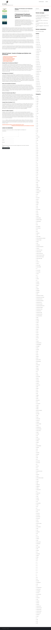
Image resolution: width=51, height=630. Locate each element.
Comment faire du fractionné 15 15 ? (8, 60)
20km (37, 128)
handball (37, 369)
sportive (37, 521)
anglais (37, 185)
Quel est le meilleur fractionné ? (8, 61)
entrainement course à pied (40, 297)
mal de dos (37, 420)
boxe (37, 224)
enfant (37, 293)
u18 (36, 572)
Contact (46, 1)
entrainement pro (38, 310)
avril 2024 (37, 79)
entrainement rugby (39, 312)
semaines (37, 499)
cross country (38, 270)
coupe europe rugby (39, 258)
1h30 (37, 118)
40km (37, 153)
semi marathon (38, 503)
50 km (37, 167)
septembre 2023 (38, 91)
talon (37, 533)
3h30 (37, 145)
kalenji (37, 396)
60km (37, 179)
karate (37, 398)
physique (37, 454)
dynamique (37, 290)
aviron (37, 194)
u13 (36, 565)
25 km (37, 130)
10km (37, 106)
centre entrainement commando (40, 238)
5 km (37, 165)
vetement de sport (39, 607)
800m (37, 182)
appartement (38, 187)
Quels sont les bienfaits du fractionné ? (9, 58)
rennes (37, 479)
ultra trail (37, 580)
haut (37, 371)
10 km (37, 96)
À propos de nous (41, 1)
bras (37, 229)
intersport (37, 381)
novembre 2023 (38, 88)
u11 (36, 562)
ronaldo (37, 481)
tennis (37, 540)
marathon (37, 422)
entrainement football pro (40, 300)
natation (37, 440)
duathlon (37, 288)
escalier (37, 322)
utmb (37, 584)
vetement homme (38, 611)
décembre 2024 (38, 66)
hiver (37, 373)
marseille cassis (38, 427)
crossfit (37, 273)
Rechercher (37, 8)
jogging (37, 395)
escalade (37, 320)
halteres (37, 368)
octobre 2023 (38, 89)
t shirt (37, 530)
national (37, 442)
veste (37, 599)
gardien (37, 356)
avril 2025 (37, 59)
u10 (36, 560)
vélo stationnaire (38, 594)
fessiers (37, 334)
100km (37, 103)
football (37, 341)
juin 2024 (37, 76)
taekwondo (38, 531)
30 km (37, 135)
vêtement (37, 602)
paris (37, 449)
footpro (37, 347)
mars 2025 (37, 61)
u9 (36, 575)
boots (37, 207)
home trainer (38, 376)
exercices (37, 327)
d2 (36, 280)
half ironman (38, 364)
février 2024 (38, 83)
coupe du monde (38, 251)
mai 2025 (37, 57)
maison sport (38, 418)
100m (37, 104)
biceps (37, 204)
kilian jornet (38, 400)
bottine (37, 214)
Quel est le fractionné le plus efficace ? (9, 59)
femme (37, 329)
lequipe (37, 408)
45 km (37, 157)
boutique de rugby (39, 219)
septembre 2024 (38, 71)
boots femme (38, 209)
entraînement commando (39, 295)
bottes (37, 212)
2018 (37, 126)
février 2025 (38, 62)
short (37, 506)
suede (37, 528)
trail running (38, 553)
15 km (37, 108)
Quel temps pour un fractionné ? (8, 57)
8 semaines (38, 180)
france (37, 351)
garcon (37, 354)
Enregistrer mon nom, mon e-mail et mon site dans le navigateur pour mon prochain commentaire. (15, 146)
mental (37, 432)
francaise (37, 349)
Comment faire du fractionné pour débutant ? (10, 56)
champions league (38, 239)
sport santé (38, 518)
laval (37, 401)
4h (36, 162)
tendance (37, 538)
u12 (36, 563)
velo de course (38, 589)
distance (37, 285)
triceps (37, 557)
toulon (37, 548)
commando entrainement (39, 246)
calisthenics (38, 233)
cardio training (38, 236)
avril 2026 (37, 39)
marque (37, 425)
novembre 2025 (38, 47)
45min (37, 160)
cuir (36, 275)
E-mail (3, 140)
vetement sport (38, 612)
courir (37, 260)
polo (37, 459)
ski (36, 508)
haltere (37, 366)
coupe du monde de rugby (40, 256)
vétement (37, 604)
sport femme (38, 516)
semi (37, 501)
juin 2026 (37, 35)
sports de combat (38, 523)
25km (37, 131)
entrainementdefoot (39, 315)
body (37, 206)
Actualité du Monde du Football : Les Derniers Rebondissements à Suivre (13, 124)
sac (36, 491)
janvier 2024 (38, 84)
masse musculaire (38, 428)
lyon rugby (37, 413)
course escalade (38, 266)
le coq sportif (38, 403)
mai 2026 (37, 37)
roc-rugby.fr (4, 4)
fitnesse (37, 337)
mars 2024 (37, 81)
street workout (38, 526)
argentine (37, 189)
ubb (36, 577)
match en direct (38, 430)
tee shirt (37, 536)
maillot (37, 415)
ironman (37, 383)
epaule (37, 317)
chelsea (37, 241)
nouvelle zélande (38, 445)
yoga (37, 619)
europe (37, 324)
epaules (37, 319)
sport (37, 511)
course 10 (37, 261)
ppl (36, 464)
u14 (36, 567)
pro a (37, 467)
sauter (37, 496)
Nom (3, 138)
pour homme (38, 462)
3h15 (37, 143)
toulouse (37, 550)
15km (37, 111)
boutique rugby (38, 221)
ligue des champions (39, 410)
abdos (37, 184)
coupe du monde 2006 (39, 253)
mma (37, 435)
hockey (37, 374)
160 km (37, 113)
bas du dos (37, 197)
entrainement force (39, 302)
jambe (37, 386)
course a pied (38, 265)
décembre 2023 (38, 86)
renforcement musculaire (39, 477)
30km (37, 138)
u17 (36, 570)
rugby (37, 482)
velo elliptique (38, 590)
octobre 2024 (38, 69)
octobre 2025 (38, 49)
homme (37, 378)
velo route (37, 592)
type (37, 558)
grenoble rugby (38, 361)
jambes (37, 388)
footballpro (37, 346)
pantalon (37, 447)
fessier (37, 332)
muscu (37, 437)
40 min (37, 150)
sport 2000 (38, 513)
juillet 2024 (37, 74)
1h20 (37, 116)
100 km (37, 99)
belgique (37, 202)
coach (37, 243)
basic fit (37, 199)
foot (37, 339)
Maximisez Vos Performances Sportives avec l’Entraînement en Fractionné (23, 125)
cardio (37, 234)
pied (37, 455)
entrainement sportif (39, 314)
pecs (37, 450)
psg (36, 472)
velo (37, 585)
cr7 (36, 268)
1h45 (37, 121)
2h (36, 133)
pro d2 (37, 469)
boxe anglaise (38, 226)
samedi (37, 494)
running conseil (38, 489)
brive (37, 231)
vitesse (7, 122)
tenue (37, 545)
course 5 (37, 263)
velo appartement (38, 587)
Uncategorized (38, 582)
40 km (37, 148)
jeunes (37, 391)
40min (37, 155)
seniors (37, 504)
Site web (3, 143)
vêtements (37, 614)
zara (37, 621)
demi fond (37, 283)
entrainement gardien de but (40, 305)
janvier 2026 (38, 44)
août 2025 (37, 52)
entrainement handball (39, 307)
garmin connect (38, 359)
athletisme (37, 192)
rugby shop (38, 484)
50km (37, 172)
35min (37, 140)
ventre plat (37, 597)
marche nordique (38, 423)
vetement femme (38, 609)
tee (36, 535)
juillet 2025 (37, 54)
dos (36, 287)
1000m (37, 101)
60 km (37, 177)
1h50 (37, 123)
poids (37, 457)
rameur (37, 476)
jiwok (37, 393)
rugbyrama (37, 486)
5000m (37, 170)
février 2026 (38, 42)
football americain (38, 342)
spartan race (38, 509)
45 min (37, 158)
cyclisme (37, 278)
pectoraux (37, 452)
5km (37, 175)
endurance (37, 292)
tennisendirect (38, 543)
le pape (37, 405)
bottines (37, 216)
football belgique (38, 344)
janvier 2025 (38, 64)
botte (37, 211)
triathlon (37, 555)
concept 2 (37, 248)
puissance (37, 474)
